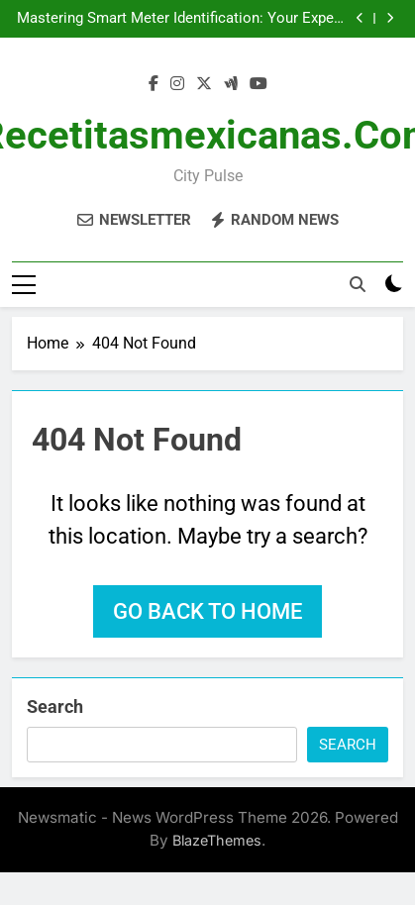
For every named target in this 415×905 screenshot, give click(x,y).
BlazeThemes (216, 840)
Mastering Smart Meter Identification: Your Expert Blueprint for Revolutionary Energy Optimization (180, 19)
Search (55, 706)
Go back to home (207, 611)
